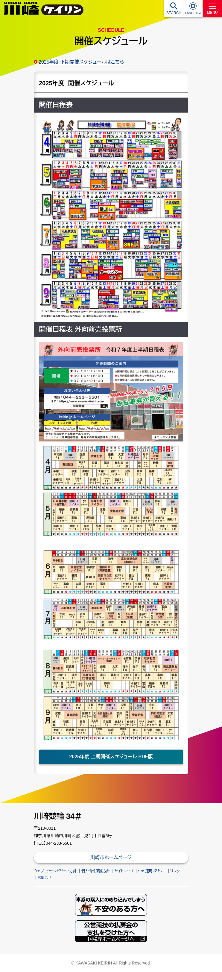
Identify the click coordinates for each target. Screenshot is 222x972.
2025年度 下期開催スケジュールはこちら (81, 62)
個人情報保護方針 (95, 871)
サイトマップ (124, 871)
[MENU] (212, 8)
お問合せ (44, 878)
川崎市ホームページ (111, 857)
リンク (175, 871)
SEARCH (173, 13)
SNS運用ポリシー (152, 871)
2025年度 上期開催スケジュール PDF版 (111, 756)
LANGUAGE (193, 13)
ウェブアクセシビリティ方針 (55, 871)
